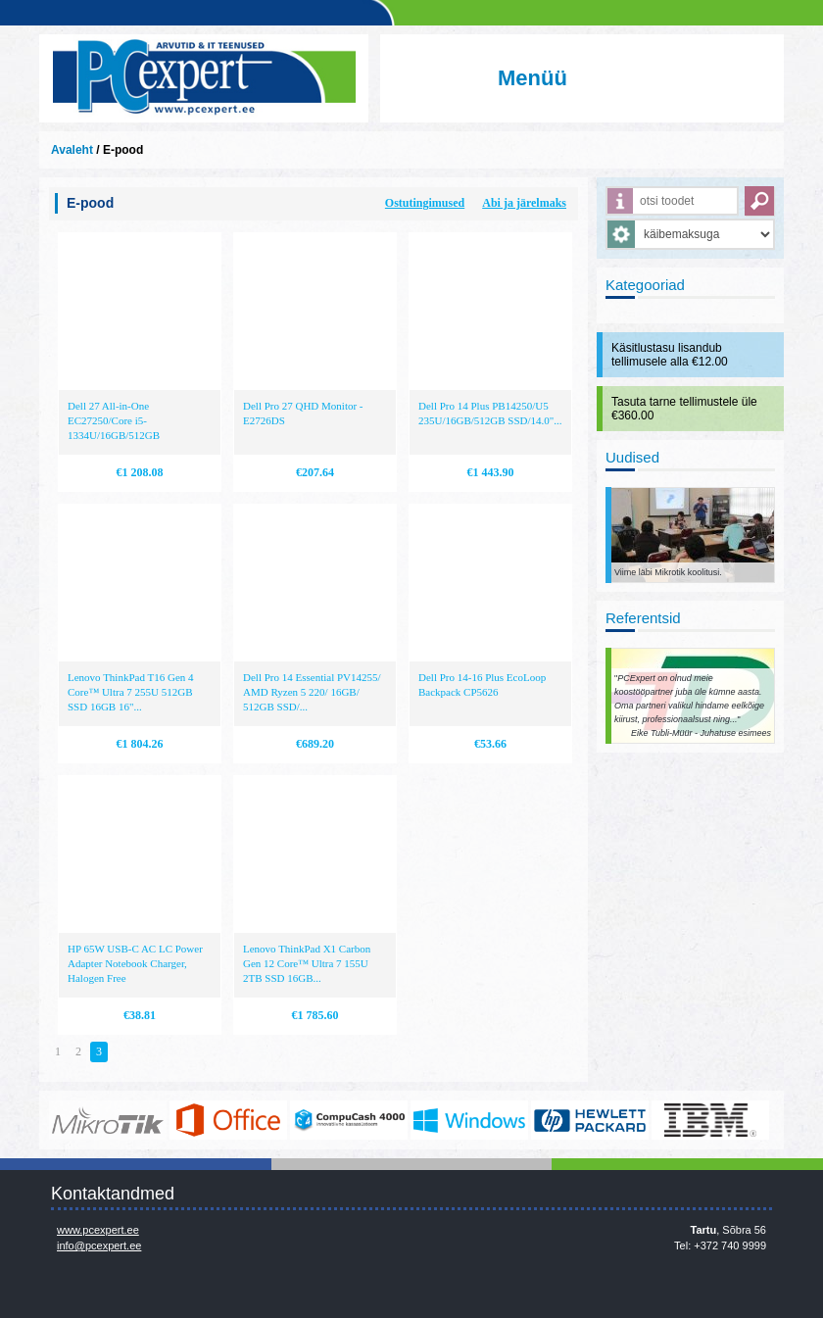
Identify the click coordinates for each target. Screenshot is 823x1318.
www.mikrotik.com (108, 1120)
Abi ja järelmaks (524, 203)
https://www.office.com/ (228, 1120)
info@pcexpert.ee (99, 1245)
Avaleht (72, 150)
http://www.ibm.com (710, 1120)
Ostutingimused (424, 203)
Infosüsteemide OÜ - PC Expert (203, 78)
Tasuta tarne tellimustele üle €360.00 (684, 408)
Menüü (532, 78)
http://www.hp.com (590, 1120)
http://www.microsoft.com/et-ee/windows (469, 1120)
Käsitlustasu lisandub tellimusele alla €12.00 (669, 354)
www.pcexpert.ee (98, 1230)
